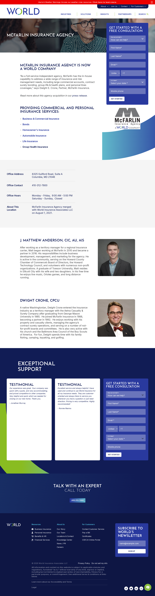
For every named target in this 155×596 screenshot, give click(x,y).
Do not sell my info (99, 563)
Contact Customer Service (93, 529)
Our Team (61, 533)
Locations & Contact (65, 536)
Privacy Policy (84, 563)
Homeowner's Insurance (35, 130)
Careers (60, 547)
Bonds (25, 124)
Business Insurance (43, 529)
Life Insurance (30, 141)
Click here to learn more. (105, 2)
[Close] (151, 2)
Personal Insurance (43, 533)
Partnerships (124, 14)
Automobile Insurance (34, 135)
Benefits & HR (40, 536)
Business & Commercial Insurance (40, 118)
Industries (66, 14)
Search (143, 14)
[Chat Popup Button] (147, 586)
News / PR (61, 543)
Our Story (61, 529)
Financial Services (42, 540)
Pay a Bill (86, 533)
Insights (104, 14)
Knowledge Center (64, 540)
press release (79, 95)
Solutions (86, 14)
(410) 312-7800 (77, 500)
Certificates (86, 536)
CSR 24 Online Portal (91, 540)
